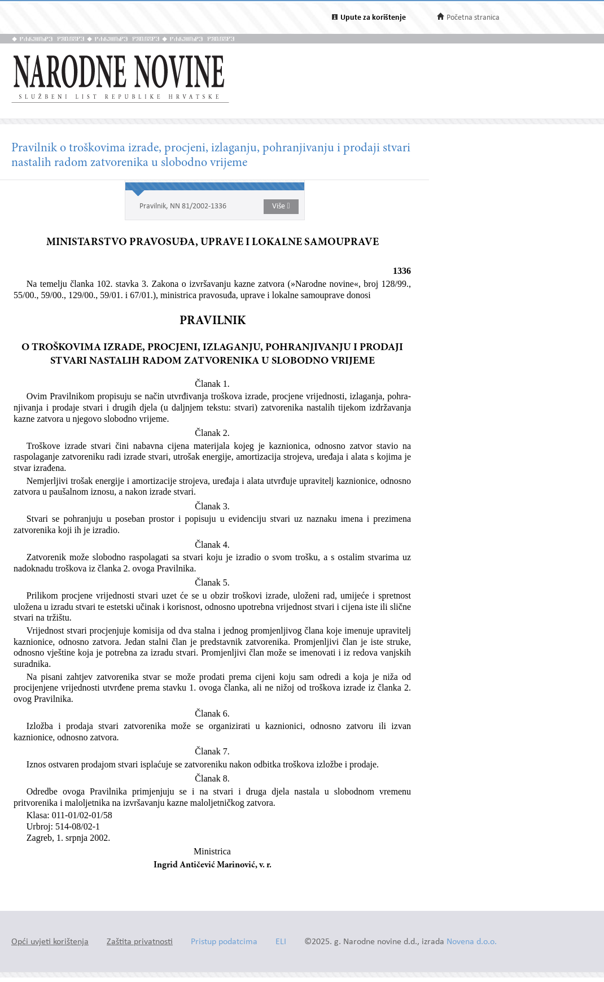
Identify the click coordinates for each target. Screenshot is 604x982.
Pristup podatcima (224, 942)
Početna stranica (473, 18)
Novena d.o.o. (472, 942)
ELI (280, 942)
